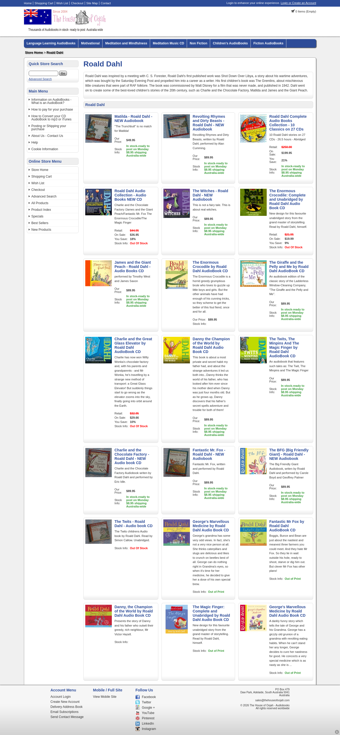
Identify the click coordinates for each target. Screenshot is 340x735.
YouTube (148, 713)
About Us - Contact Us (47, 136)
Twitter (146, 702)
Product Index (41, 210)
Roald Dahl (54, 52)
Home (28, 3)
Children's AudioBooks (230, 43)
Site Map (92, 3)
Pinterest (148, 718)
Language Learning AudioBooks (51, 43)
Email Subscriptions (64, 712)
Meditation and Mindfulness (126, 43)
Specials (37, 216)
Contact (106, 3)
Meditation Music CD (168, 43)
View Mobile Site (105, 697)
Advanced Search (40, 79)
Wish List (62, 3)
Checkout (77, 3)
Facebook (149, 697)
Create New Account (64, 702)
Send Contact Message (67, 717)
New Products (41, 230)
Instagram (149, 729)
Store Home (34, 52)
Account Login (60, 697)
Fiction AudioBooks (268, 43)
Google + (148, 707)
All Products (39, 203)
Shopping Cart (44, 3)
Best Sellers (39, 223)
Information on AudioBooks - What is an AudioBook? (51, 101)
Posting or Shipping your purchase (48, 127)
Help (34, 142)
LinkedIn (148, 723)
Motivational (90, 43)
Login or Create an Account (298, 3)
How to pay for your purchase (52, 109)
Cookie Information (44, 149)
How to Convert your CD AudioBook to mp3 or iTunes (51, 117)
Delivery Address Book (66, 707)
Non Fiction (198, 43)
